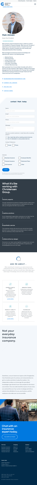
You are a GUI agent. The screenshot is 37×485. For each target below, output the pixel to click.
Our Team (15, 448)
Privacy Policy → (5, 464)
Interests (4, 155)
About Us (15, 447)
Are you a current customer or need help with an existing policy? (19, 133)
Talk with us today (9, 437)
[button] (34, 4)
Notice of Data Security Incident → (9, 465)
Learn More (10, 318)
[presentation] (16, 151)
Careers (15, 450)
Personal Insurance (5, 448)
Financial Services (5, 451)
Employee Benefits (5, 450)
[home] (6, 4)
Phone (7, 119)
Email (7, 114)
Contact (27, 447)
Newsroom (15, 451)
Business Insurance (5, 447)
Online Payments (21, 0)
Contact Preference (10, 142)
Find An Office (28, 450)
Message (7, 125)
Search (34, 0)
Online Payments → (5, 462)
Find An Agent (29, 0)
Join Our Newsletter (29, 451)
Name (7, 108)
